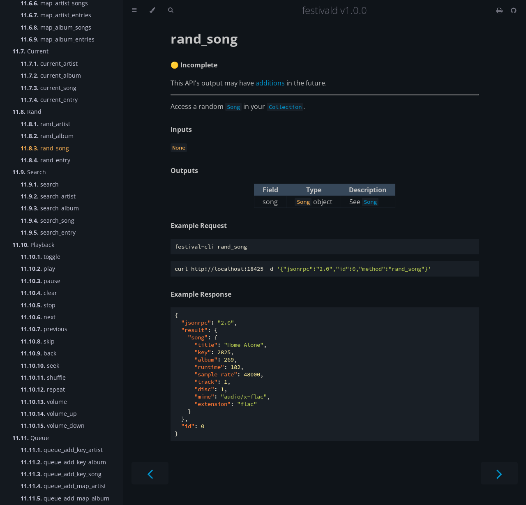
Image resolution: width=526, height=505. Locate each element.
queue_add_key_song (61, 474)
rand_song (45, 148)
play (38, 268)
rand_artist (45, 124)
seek (40, 365)
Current (30, 51)
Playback (33, 245)
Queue (30, 438)
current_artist (49, 63)
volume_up (49, 413)
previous (44, 329)
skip (38, 341)
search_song (47, 220)
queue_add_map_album (65, 498)
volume (44, 402)
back (38, 353)
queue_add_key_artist (62, 450)
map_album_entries (58, 39)
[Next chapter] (499, 473)
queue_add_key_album (63, 462)
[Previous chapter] (150, 473)
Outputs (184, 170)
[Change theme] (152, 10)
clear (39, 293)
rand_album (47, 136)
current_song (48, 88)
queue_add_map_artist (63, 486)
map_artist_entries (56, 15)
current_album (51, 75)
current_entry (49, 100)
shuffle (43, 377)
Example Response (201, 294)
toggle (40, 257)
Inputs (181, 129)
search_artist (48, 196)
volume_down (53, 425)
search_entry (48, 232)
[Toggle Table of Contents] (134, 10)
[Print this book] (500, 10)
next (38, 317)
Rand (27, 111)
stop (38, 305)
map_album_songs (56, 27)
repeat (43, 389)
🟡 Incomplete (194, 64)
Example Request (199, 225)
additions (270, 83)
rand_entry (45, 160)
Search (29, 172)
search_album (50, 208)
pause (40, 281)
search (40, 184)
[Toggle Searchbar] (170, 10)
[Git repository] (514, 10)
